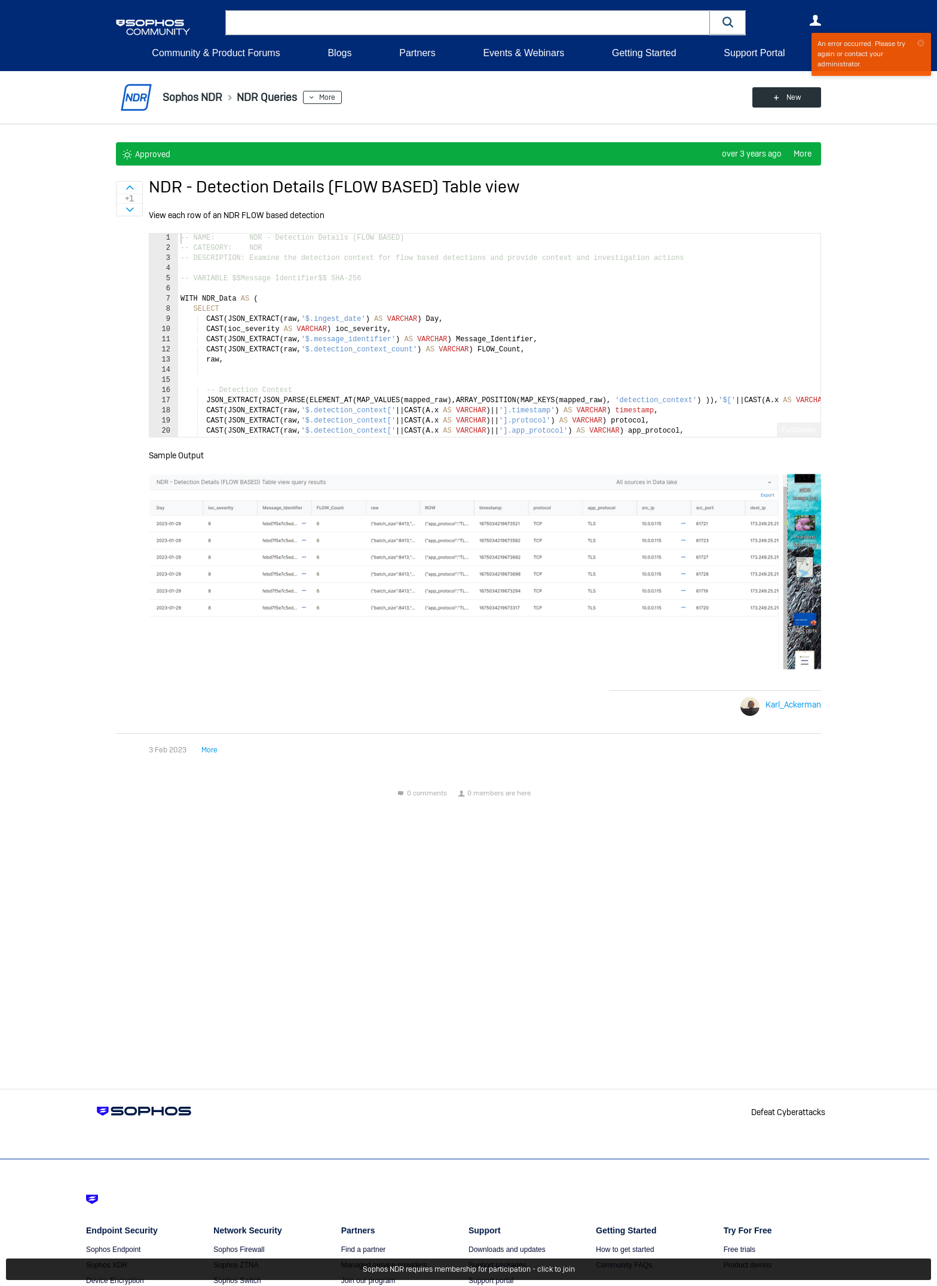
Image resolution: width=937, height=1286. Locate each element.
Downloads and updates (507, 1249)
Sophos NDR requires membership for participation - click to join (469, 1269)
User (815, 20)
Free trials (739, 1249)
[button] (728, 22)
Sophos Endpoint (113, 1249)
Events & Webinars (523, 53)
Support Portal (754, 53)
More (327, 97)
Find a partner (363, 1249)
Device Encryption (115, 1280)
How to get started (625, 1249)
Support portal (490, 1280)
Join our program (368, 1280)
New (793, 97)
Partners (417, 53)
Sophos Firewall (238, 1249)
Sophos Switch (237, 1280)
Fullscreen (799, 429)
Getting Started (644, 53)
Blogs (339, 53)
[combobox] (467, 23)
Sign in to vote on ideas (129, 188)
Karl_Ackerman (793, 704)
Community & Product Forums (216, 53)
